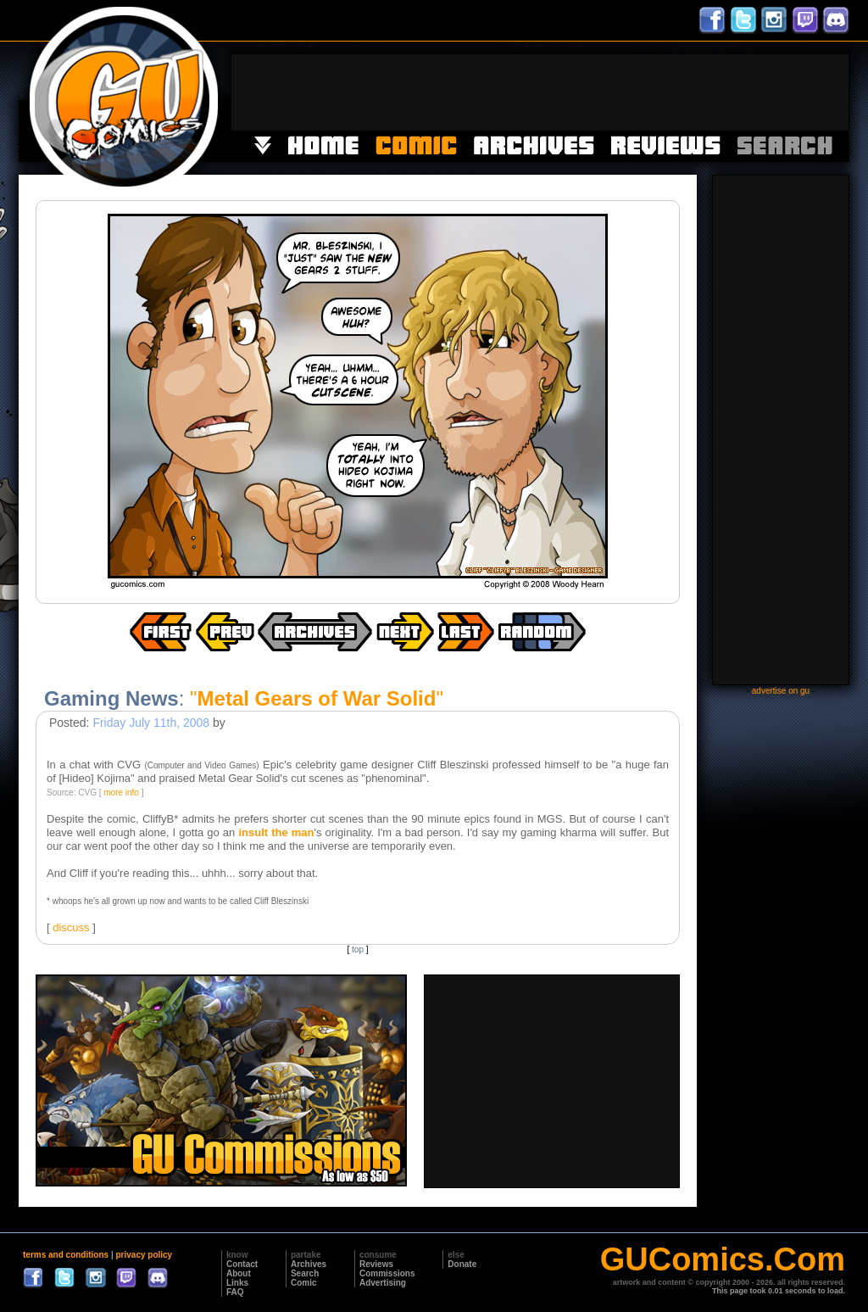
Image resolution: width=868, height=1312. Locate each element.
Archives (308, 1264)
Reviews (376, 1264)
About (238, 1273)
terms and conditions (65, 1254)
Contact (242, 1264)
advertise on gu (781, 690)
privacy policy (143, 1254)
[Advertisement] (540, 92)
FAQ (235, 1292)
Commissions (387, 1273)
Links (237, 1282)
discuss (71, 927)
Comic (304, 1282)
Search (305, 1273)
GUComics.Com (722, 1259)
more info (121, 792)
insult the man (276, 832)
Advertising (382, 1282)
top (358, 949)
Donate (462, 1264)
